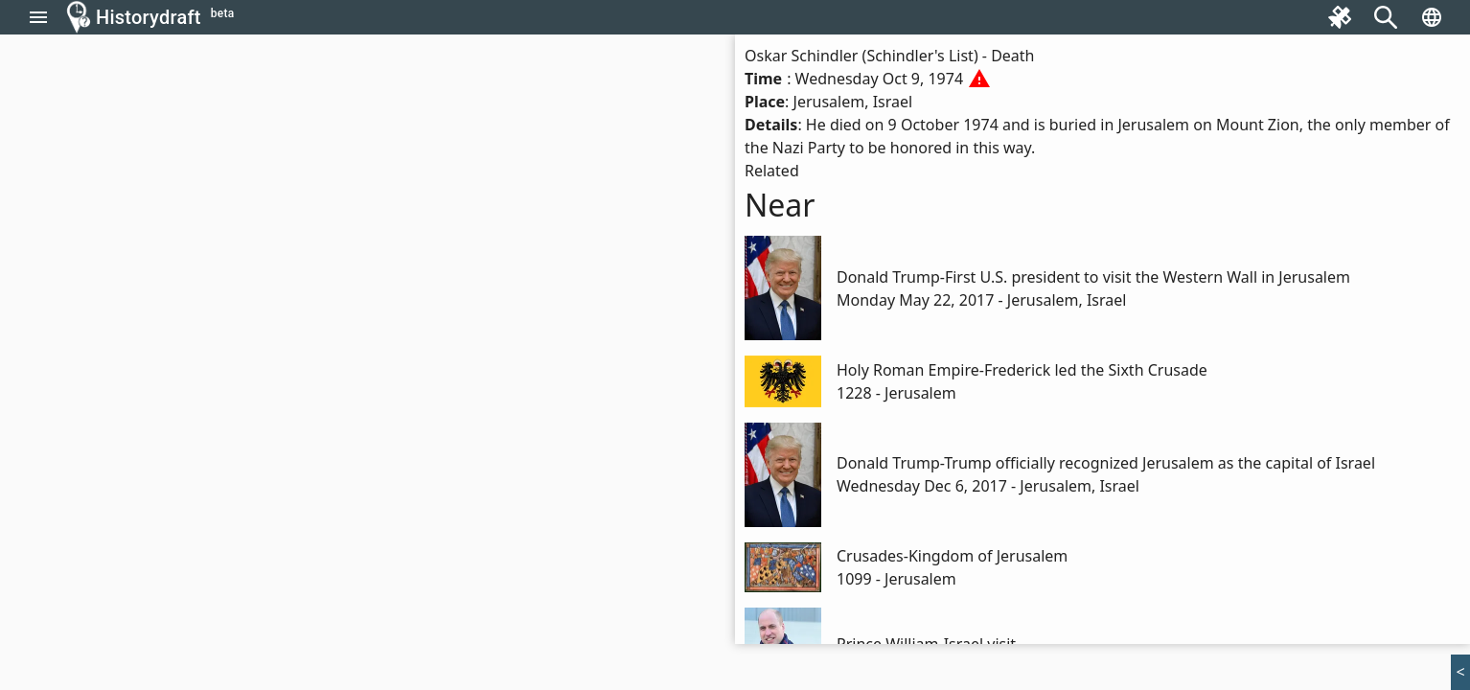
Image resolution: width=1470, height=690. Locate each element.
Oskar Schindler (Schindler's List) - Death (890, 55)
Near (780, 204)
